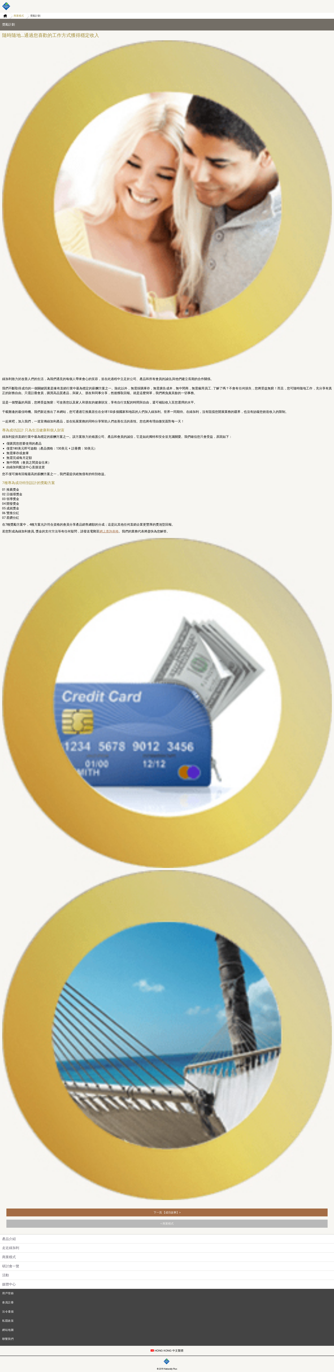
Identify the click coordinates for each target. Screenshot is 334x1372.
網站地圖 (8, 1330)
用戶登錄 (8, 1293)
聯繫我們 (8, 1338)
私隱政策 (8, 1320)
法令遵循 (8, 1311)
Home (3, 15)
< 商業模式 (167, 1223)
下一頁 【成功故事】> (167, 1212)
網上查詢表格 (109, 531)
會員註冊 (8, 1302)
